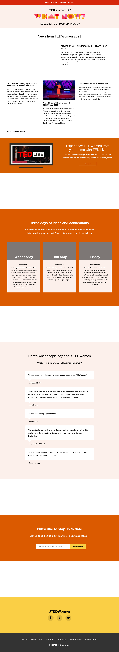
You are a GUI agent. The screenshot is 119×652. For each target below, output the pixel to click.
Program (54, 2)
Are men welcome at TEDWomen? (94, 83)
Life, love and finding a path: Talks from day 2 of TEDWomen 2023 (22, 84)
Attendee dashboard (75, 639)
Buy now (88, 164)
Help (40, 639)
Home (47, 2)
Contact (33, 639)
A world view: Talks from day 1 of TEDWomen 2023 (57, 104)
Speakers (62, 2)
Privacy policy (61, 639)
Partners (71, 2)
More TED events (91, 639)
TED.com (25, 639)
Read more (64, 64)
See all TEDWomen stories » (16, 131)
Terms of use (49, 639)
